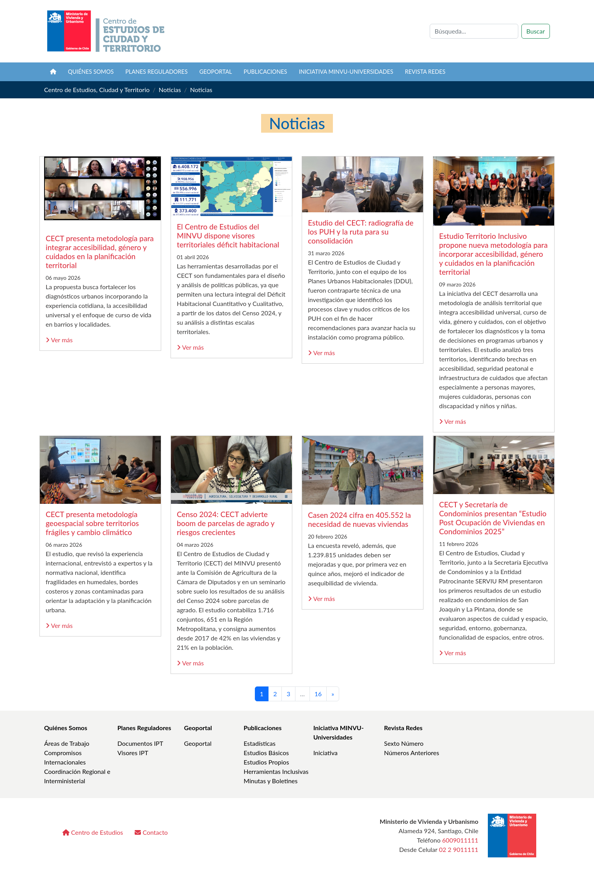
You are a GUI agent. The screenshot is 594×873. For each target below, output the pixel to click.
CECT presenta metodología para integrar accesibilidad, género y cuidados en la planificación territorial (100, 252)
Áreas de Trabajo (66, 743)
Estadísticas (260, 743)
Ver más (59, 339)
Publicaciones (265, 71)
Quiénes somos (91, 71)
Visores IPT (132, 752)
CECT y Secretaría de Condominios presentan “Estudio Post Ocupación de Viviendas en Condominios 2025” (492, 518)
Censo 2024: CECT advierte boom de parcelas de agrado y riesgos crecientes (225, 523)
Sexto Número (403, 743)
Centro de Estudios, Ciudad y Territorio (96, 89)
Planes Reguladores (156, 71)
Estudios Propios (266, 762)
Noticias (170, 89)
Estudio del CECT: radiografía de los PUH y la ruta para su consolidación (361, 231)
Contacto (151, 832)
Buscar (535, 31)
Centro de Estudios (92, 832)
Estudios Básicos (266, 752)
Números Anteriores (411, 752)
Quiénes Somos (65, 727)
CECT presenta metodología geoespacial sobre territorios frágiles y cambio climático (92, 523)
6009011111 (460, 840)
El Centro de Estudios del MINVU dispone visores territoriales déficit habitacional (228, 235)
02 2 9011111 (458, 849)
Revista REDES (425, 71)
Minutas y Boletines (270, 780)
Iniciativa (325, 752)
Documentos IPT (140, 743)
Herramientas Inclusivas (276, 771)
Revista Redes (403, 727)
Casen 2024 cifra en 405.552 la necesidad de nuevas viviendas (359, 519)
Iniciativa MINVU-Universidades (346, 71)
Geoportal (215, 71)
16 (318, 693)
